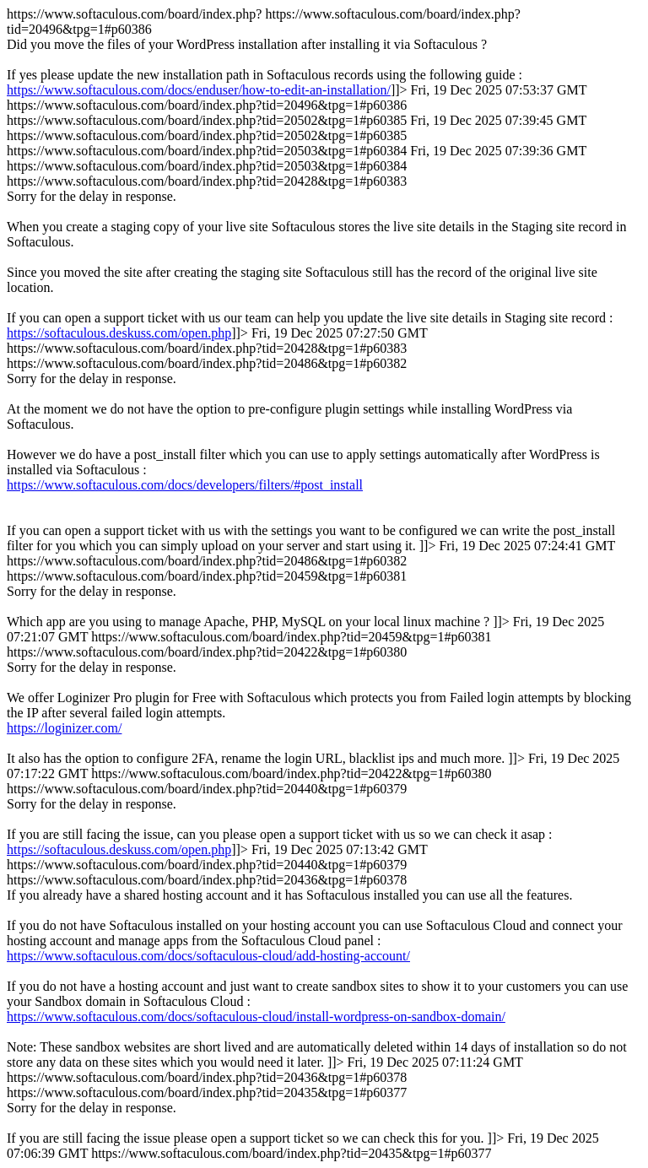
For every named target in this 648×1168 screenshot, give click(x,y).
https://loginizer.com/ (64, 728)
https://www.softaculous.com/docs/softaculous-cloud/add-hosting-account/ (208, 956)
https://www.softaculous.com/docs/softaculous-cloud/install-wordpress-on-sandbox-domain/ (256, 1016)
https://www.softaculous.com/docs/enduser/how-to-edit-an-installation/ (199, 90)
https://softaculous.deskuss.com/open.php (119, 333)
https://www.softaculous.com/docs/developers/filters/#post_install (185, 485)
